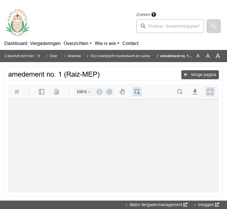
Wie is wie (105, 43)
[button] (213, 26)
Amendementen (80, 56)
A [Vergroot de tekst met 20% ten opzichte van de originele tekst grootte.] (208, 56)
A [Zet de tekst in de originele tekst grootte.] (198, 55)
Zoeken (143, 14)
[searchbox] (170, 26)
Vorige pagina (200, 74)
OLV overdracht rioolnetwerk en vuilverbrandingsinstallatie (136, 56)
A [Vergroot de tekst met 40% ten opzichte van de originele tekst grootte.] (218, 56)
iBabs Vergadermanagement (157, 204)
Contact (130, 43)
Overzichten (76, 43)
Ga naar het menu (1, 3)
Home (42, 56)
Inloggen (208, 204)
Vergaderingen (45, 43)
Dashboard (15, 43)
